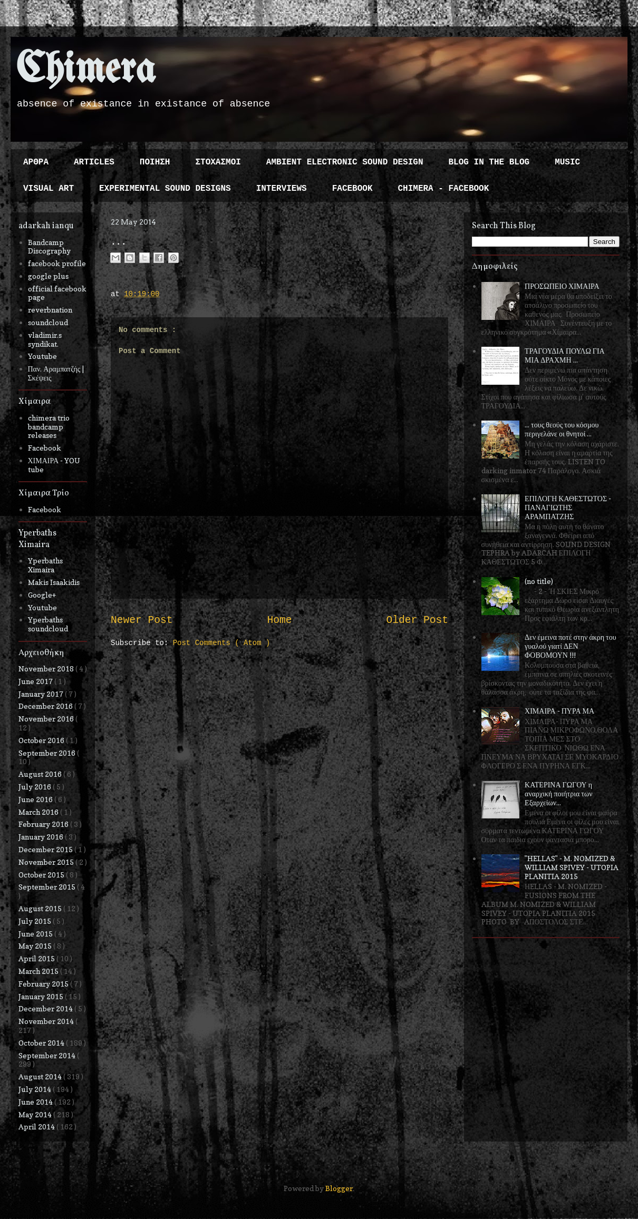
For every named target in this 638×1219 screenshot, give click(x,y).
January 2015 (41, 996)
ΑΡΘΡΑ (36, 162)
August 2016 (40, 773)
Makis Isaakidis (54, 582)
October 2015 (42, 874)
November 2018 (46, 668)
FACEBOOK (352, 188)
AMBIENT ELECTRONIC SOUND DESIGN (344, 162)
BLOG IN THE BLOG (489, 162)
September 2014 (47, 1055)
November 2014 (46, 1021)
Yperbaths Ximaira (45, 565)
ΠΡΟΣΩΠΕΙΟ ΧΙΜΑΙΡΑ (562, 285)
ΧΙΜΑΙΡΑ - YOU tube (54, 465)
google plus (48, 275)
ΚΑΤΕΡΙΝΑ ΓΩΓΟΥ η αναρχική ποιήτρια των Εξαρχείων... (558, 793)
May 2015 (35, 945)
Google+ (42, 594)
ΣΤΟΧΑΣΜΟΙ (217, 162)
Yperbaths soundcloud (48, 624)
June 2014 (36, 1101)
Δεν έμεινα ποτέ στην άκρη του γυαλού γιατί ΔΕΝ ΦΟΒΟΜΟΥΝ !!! (570, 645)
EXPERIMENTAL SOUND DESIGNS (165, 188)
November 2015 (46, 861)
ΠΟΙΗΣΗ (155, 162)
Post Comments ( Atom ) (221, 643)
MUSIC (567, 162)
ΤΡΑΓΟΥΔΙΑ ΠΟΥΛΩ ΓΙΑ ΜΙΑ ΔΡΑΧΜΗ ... (565, 355)
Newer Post (142, 620)
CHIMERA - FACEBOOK (443, 188)
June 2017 (36, 681)
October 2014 (42, 1042)
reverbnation (50, 309)
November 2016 (46, 718)
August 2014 (40, 1076)
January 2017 (41, 693)
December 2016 (46, 705)
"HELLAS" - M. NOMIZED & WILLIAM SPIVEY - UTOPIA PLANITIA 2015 (571, 867)
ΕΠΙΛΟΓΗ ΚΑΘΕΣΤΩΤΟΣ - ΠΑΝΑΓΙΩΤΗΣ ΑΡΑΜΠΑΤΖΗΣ (568, 507)
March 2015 (39, 971)
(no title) (539, 581)
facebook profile (57, 263)
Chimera (86, 70)
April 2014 (37, 1126)
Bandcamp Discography (49, 247)
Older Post (417, 620)
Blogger (339, 1188)
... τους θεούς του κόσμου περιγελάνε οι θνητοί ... (561, 429)
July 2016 (35, 786)
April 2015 (37, 958)
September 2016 (47, 752)
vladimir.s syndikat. (45, 339)
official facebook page (57, 293)
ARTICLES (94, 162)
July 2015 (35, 920)
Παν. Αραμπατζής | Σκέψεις (56, 373)
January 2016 (41, 836)
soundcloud (48, 322)
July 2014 (35, 1089)
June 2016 (36, 799)
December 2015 (46, 849)
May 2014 (35, 1114)
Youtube (42, 356)
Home (279, 620)
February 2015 (44, 983)
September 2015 (47, 886)
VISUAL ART (48, 188)
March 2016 (39, 811)
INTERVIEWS (281, 188)
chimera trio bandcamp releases (49, 426)
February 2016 (44, 824)
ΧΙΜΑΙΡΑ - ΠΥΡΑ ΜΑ (559, 710)
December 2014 (46, 1008)
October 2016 (42, 740)
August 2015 (40, 908)
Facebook (44, 447)
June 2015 (36, 933)
